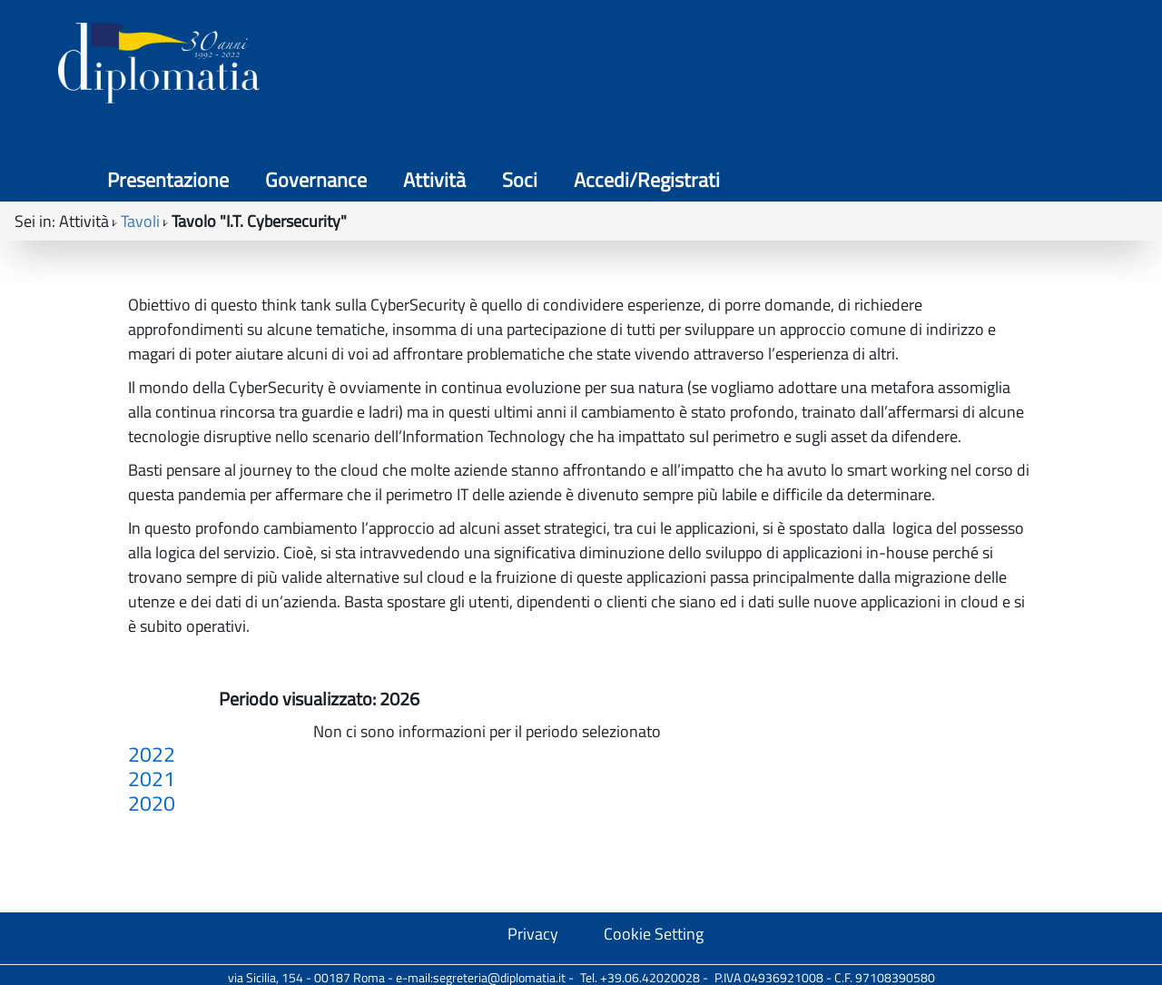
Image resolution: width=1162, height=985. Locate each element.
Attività (862, 67)
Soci (939, 67)
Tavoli (140, 145)
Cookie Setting (654, 933)
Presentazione (622, 67)
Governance (755, 67)
